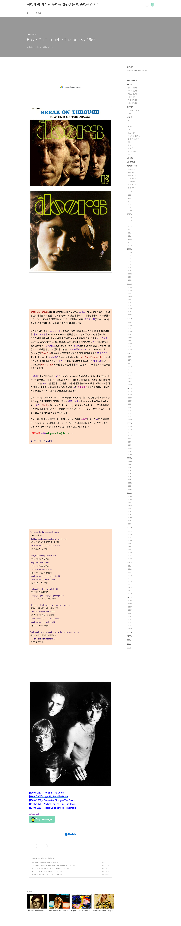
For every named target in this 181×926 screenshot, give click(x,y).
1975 (130, 369)
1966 (130, 401)
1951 (130, 451)
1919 (130, 566)
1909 (130, 601)
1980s (129, 318)
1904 (130, 616)
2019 (130, 217)
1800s (129, 632)
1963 (130, 410)
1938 (130, 499)
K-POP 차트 (132, 151)
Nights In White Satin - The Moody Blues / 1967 (49, 868)
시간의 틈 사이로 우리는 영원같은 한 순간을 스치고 (63, 4)
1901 (130, 625)
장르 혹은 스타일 (133, 110)
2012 (130, 239)
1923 (130, 549)
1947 (130, 467)
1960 (130, 419)
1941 (130, 486)
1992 (130, 309)
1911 (130, 590)
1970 (130, 384)
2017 (130, 223)
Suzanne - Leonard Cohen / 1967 (44, 862)
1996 (130, 296)
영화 (129, 142)
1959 (130, 426)
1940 (130, 489)
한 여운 (130, 148)
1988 (130, 325)
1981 (130, 346)
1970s (129, 353)
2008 (130, 255)
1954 (130, 442)
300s (129, 640)
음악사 (129, 84)
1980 (130, 350)
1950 (130, 454)
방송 (129, 145)
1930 (130, 524)
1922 (130, 552)
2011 (130, 242)
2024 (130, 198)
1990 (130, 315)
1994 (130, 302)
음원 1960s (132, 188)
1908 (130, 604)
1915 (130, 578)
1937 (130, 502)
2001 (130, 277)
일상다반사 (131, 133)
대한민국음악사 (133, 94)
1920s (129, 527)
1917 (130, 572)
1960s (34, 858)
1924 (130, 546)
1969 (130, 392)
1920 (130, 559)
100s (129, 648)
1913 (130, 584)
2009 (130, 252)
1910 (130, 593)
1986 (130, 331)
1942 (130, 483)
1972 (130, 378)
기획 (129, 113)
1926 (130, 540)
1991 (130, 312)
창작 (129, 130)
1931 (130, 521)
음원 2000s (132, 175)
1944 (130, 477)
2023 (130, 201)
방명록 (38, 13)
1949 (130, 461)
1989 (130, 322)
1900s (129, 597)
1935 (130, 508)
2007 (130, 258)
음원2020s (131, 169)
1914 (130, 581)
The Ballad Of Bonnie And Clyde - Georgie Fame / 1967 (52, 865)
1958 (130, 429)
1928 (130, 534)
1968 (130, 395)
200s (129, 644)
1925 (130, 543)
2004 (130, 268)
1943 (130, 480)
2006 (130, 261)
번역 (129, 154)
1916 (130, 575)
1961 (130, 416)
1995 (130, 299)
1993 (130, 305)
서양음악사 (131, 97)
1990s (129, 284)
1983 (130, 340)
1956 (130, 436)
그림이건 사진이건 (134, 136)
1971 (130, 381)
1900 (130, 628)
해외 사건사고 (132, 103)
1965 (130, 404)
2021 (130, 207)
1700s (129, 636)
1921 (130, 555)
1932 (130, 518)
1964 (130, 407)
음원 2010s (132, 172)
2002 (130, 274)
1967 (38, 858)
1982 (130, 343)
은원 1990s (132, 178)
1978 (130, 360)
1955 (130, 439)
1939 (130, 496)
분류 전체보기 (132, 80)
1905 (130, 613)
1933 (130, 514)
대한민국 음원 (132, 166)
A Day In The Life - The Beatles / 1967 (46, 874)
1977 (130, 363)
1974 (130, 372)
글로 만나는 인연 (133, 139)
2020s (129, 191)
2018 (130, 220)
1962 (130, 413)
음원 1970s (132, 185)
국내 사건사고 (132, 100)
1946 (130, 470)
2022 (130, 204)
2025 (130, 195)
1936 (130, 505)
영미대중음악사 (133, 91)
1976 (130, 366)
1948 (130, 464)
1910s (129, 562)
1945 (130, 474)
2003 (130, 271)
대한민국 (130, 158)
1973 (130, 375)
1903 (130, 619)
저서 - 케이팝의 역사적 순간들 (137, 70)
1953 (130, 445)
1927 (130, 537)
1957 (130, 433)
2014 (130, 233)
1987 (130, 328)
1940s (129, 458)
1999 (130, 287)
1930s (129, 493)
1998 (130, 290)
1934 (130, 511)
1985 (130, 334)
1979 (130, 357)
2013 (130, 236)
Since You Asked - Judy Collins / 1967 (45, 871)
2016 (130, 227)
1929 (130, 531)
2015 (130, 230)
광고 (129, 123)
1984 (130, 337)
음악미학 (130, 107)
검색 (147, 4)
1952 (130, 448)
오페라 (130, 127)
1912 (130, 587)
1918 (130, 569)
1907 (130, 607)
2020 (130, 210)
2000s (129, 249)
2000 (130, 280)
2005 (130, 264)
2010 (130, 245)
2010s (129, 214)
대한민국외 (131, 162)
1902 (130, 622)
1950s (129, 423)
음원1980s (131, 181)
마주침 (129, 117)
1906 (130, 610)
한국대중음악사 (133, 88)
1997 (130, 293)
